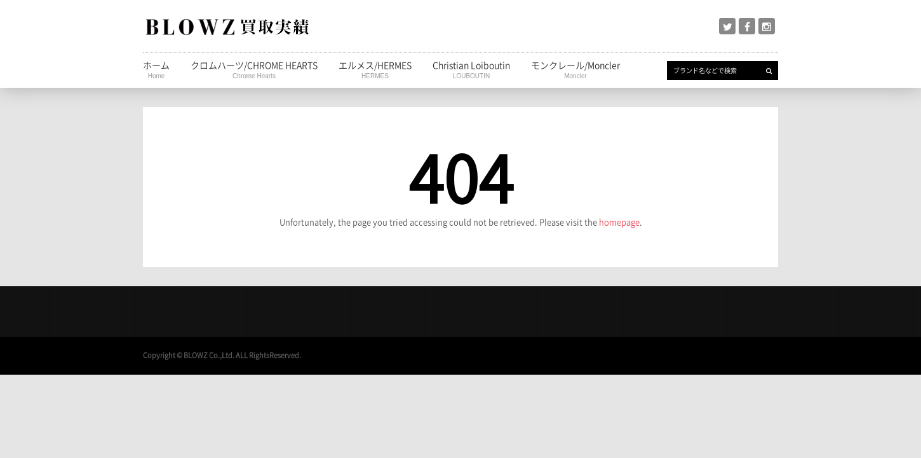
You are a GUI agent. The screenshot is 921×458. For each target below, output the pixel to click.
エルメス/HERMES (375, 69)
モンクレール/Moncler (575, 69)
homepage (619, 222)
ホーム (156, 69)
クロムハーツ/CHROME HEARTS (254, 69)
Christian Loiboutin (471, 69)
